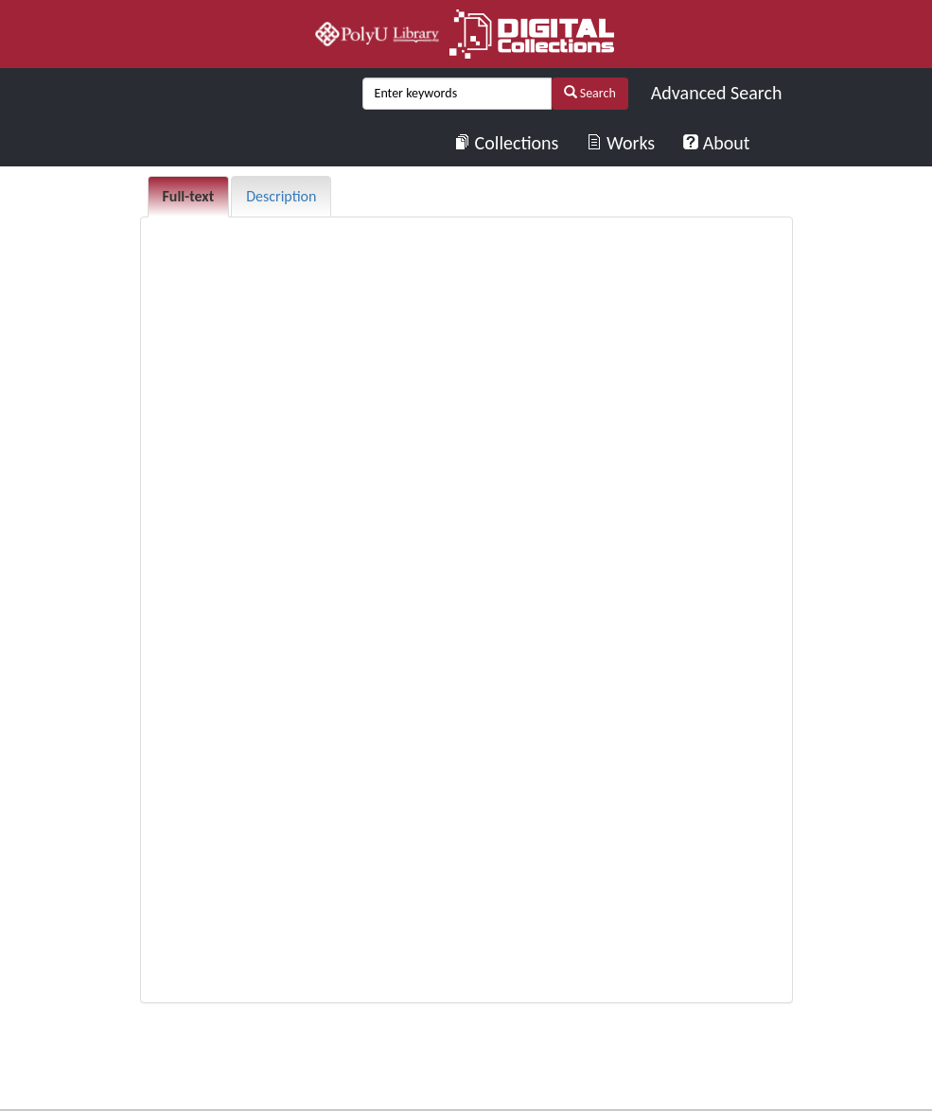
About (716, 142)
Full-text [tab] (189, 196)
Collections (506, 142)
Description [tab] (281, 196)
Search (590, 93)
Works (621, 142)
